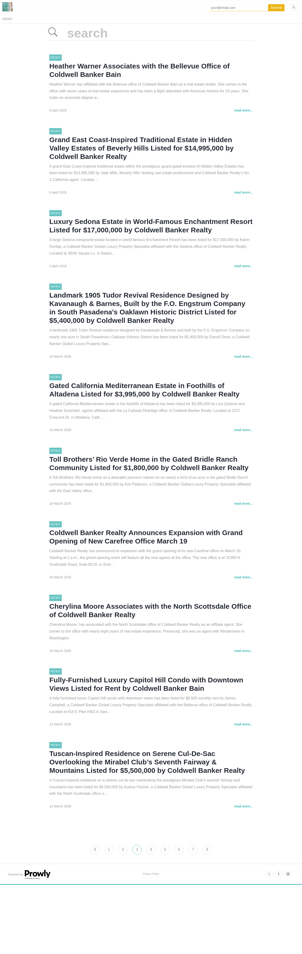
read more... (243, 117)
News (7, 19)
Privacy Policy (151, 940)
